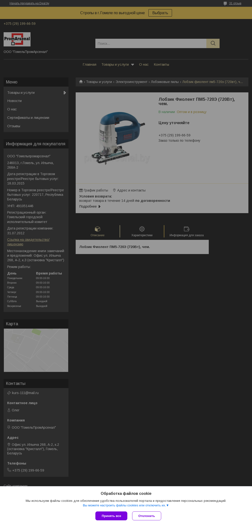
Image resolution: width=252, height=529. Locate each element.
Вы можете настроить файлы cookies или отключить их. (124, 505)
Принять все (111, 516)
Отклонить (146, 516)
